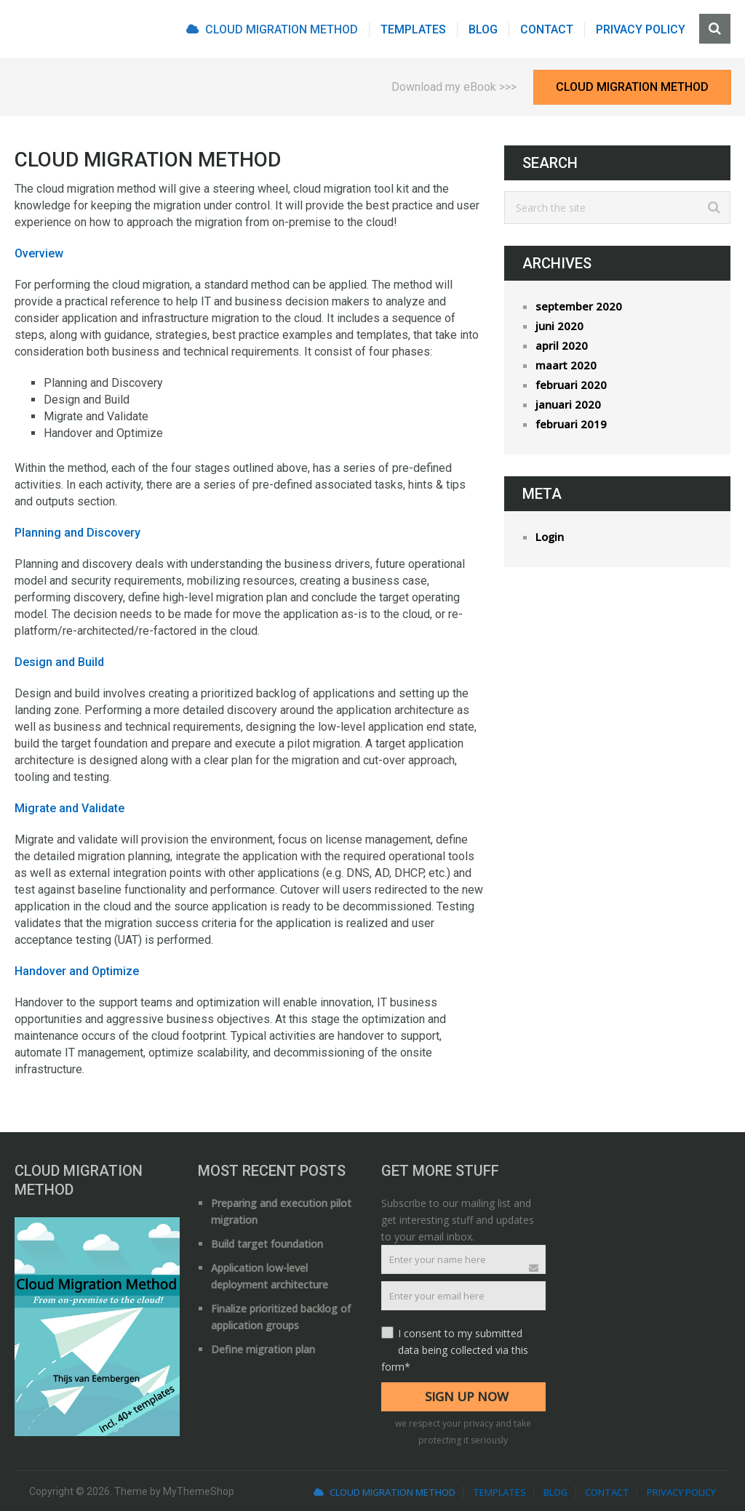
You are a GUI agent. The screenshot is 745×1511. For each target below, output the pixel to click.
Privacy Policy (640, 29)
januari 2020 (568, 404)
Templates (413, 29)
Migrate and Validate (69, 808)
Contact (546, 29)
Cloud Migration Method (272, 29)
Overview (39, 253)
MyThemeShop (198, 1491)
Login (549, 536)
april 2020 (561, 345)
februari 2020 (571, 384)
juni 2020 (559, 325)
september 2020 (578, 306)
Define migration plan (263, 1349)
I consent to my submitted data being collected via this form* (454, 1350)
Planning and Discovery (77, 533)
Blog (483, 29)
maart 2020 (566, 365)
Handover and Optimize (77, 971)
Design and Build (59, 662)
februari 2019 (571, 424)
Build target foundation (267, 1244)
